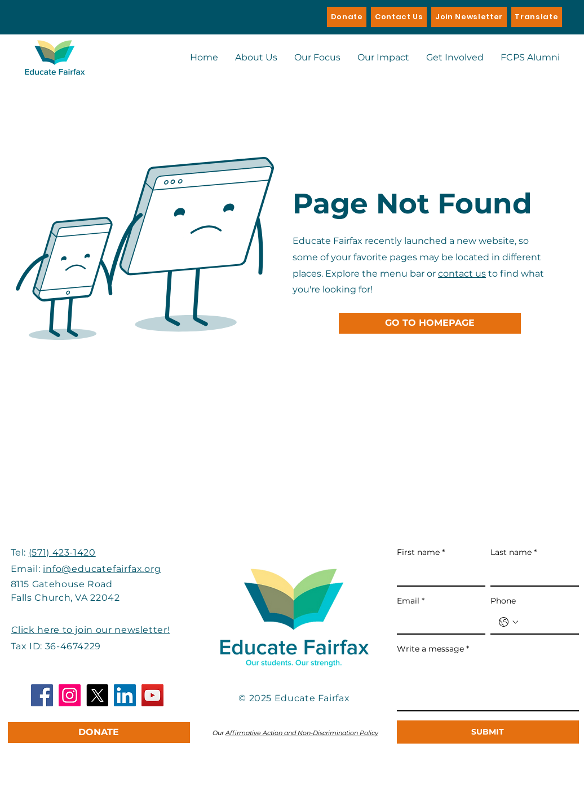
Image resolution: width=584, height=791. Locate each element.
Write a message (433, 649)
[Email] (438, 622)
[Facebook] (42, 695)
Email (410, 601)
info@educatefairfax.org (102, 568)
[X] (97, 695)
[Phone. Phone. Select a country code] (508, 622)
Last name (513, 552)
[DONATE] (99, 732)
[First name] (438, 574)
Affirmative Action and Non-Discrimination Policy (301, 733)
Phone (503, 601)
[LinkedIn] (125, 695)
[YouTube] (152, 695)
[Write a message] (488, 685)
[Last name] (531, 574)
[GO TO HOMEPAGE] (430, 323)
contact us (462, 273)
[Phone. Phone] (546, 622)
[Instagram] (70, 695)
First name (421, 552)
